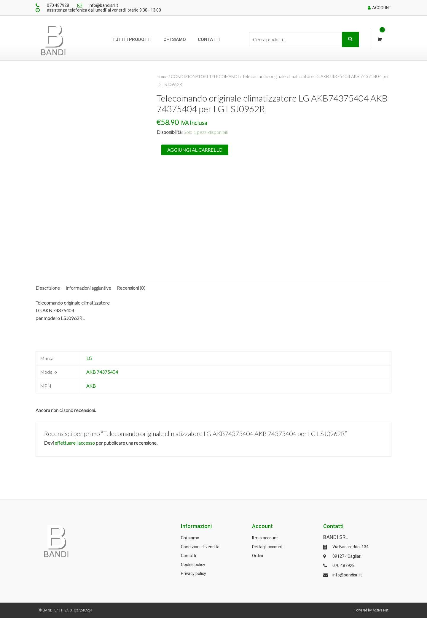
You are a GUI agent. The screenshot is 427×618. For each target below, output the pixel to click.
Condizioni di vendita (200, 547)
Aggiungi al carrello (194, 149)
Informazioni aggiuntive (88, 288)
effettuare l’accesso (75, 443)
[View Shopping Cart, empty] (379, 39)
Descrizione (48, 288)
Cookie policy (193, 564)
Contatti (209, 39)
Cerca (350, 39)
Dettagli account (267, 547)
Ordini (257, 556)
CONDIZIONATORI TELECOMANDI (205, 76)
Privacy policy (193, 573)
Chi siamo (174, 39)
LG (89, 358)
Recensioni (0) (131, 288)
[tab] (48, 288)
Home (162, 76)
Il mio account (265, 538)
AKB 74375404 (102, 372)
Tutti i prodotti (132, 39)
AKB (91, 386)
